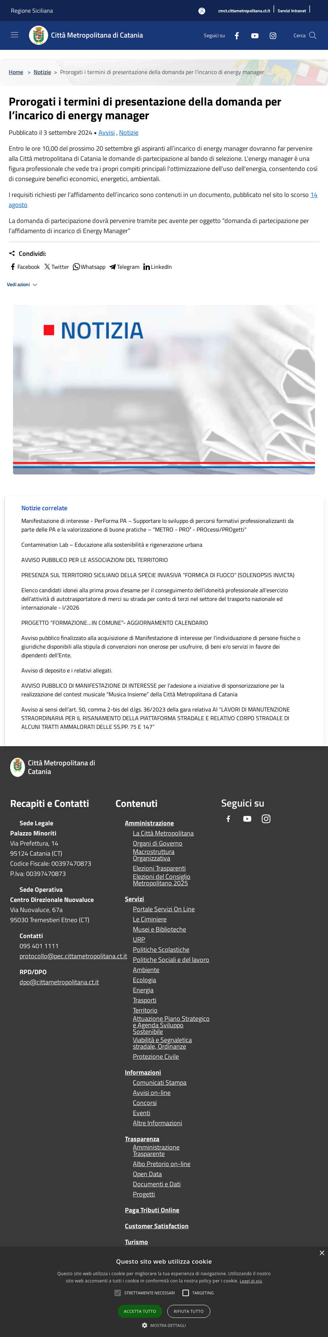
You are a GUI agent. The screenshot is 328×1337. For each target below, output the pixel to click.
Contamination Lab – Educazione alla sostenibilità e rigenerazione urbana (111, 544)
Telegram (123, 266)
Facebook (24, 266)
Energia (143, 990)
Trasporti (144, 1000)
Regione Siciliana (32, 10)
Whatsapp (88, 266)
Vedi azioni (23, 284)
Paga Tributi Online (152, 1210)
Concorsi (145, 1103)
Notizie (42, 72)
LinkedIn (157, 266)
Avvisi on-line (152, 1092)
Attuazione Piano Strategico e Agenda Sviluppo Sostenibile (171, 1025)
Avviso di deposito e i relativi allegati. (66, 670)
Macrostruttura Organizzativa (153, 854)
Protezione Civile (156, 1056)
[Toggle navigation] (14, 34)
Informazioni (143, 1072)
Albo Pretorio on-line (161, 1164)
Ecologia (144, 980)
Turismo (136, 1242)
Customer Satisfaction (157, 1226)
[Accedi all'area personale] (202, 11)
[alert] (164, 1292)
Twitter (56, 266)
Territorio (145, 1010)
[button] (149, 1293)
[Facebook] (234, 35)
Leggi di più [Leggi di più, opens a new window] (251, 1281)
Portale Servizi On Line (164, 909)
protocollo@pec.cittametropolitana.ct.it (73, 956)
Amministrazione (149, 823)
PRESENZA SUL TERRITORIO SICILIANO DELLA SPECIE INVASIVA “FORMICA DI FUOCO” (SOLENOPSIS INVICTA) (157, 575)
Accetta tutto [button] (140, 1311)
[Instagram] (270, 35)
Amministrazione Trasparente (156, 1150)
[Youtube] (252, 35)
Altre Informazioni (157, 1123)
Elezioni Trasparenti (159, 868)
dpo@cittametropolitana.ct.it (59, 982)
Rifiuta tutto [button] (188, 1311)
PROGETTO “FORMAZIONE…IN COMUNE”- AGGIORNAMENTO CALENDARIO (114, 622)
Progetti (144, 1194)
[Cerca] (312, 35)
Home (16, 72)
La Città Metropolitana (163, 833)
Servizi (134, 899)
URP (139, 939)
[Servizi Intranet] (292, 11)
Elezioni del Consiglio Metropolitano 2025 (161, 879)
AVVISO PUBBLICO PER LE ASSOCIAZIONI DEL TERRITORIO (94, 559)
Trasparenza (142, 1139)
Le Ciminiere (150, 919)
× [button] (321, 1253)
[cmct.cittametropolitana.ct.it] (244, 11)
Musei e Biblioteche (159, 929)
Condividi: (27, 254)
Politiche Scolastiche (161, 949)
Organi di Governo (157, 843)
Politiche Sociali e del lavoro (171, 959)
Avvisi (106, 132)
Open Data (147, 1174)
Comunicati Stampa (159, 1082)
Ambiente (146, 970)
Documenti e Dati (157, 1184)
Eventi (141, 1113)
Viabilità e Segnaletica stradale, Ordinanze (162, 1043)
